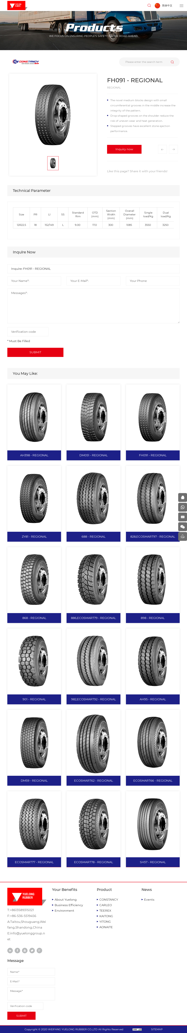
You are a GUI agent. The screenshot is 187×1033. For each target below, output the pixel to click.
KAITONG (106, 916)
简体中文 (167, 5)
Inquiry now (124, 149)
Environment (64, 910)
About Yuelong (66, 899)
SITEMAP (157, 1029)
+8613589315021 (22, 910)
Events (149, 899)
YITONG (105, 921)
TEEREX (105, 910)
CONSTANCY (108, 899)
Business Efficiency (69, 905)
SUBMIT (21, 1015)
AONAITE (106, 927)
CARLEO (105, 905)
